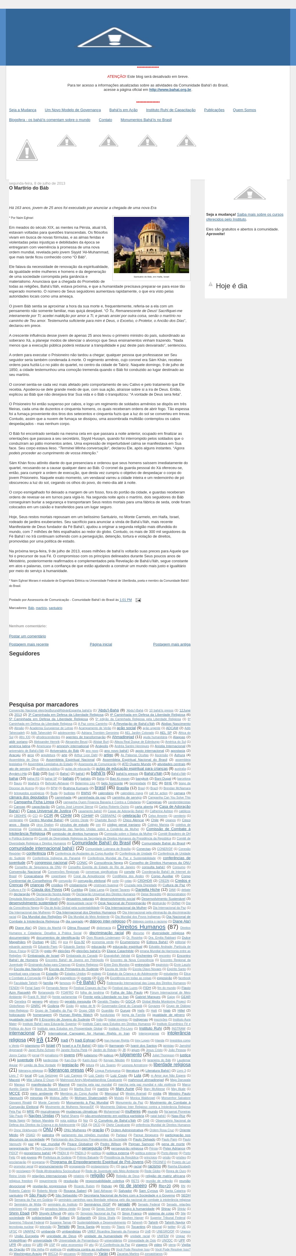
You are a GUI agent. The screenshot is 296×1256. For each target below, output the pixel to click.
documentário (19, 937)
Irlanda (159, 1040)
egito (47, 951)
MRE (30, 1111)
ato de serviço (19, 768)
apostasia (178, 750)
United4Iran (17, 1240)
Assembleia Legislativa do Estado (50, 764)
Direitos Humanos (141, 926)
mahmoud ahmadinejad (146, 1080)
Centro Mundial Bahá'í (46, 820)
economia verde (103, 942)
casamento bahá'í (90, 811)
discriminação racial (106, 933)
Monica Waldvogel (142, 1098)
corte (115, 880)
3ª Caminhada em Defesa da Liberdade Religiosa (66, 714)
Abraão (19, 728)
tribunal (157, 1226)
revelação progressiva (50, 1186)
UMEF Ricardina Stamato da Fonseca (113, 1231)
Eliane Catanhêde (120, 951)
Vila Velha (37, 1249)
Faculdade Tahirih (25, 983)
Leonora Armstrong (135, 1065)
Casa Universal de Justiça (49, 811)
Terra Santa (85, 1226)
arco (30, 755)
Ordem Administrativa (127, 1130)
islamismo (32, 1045)
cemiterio (179, 815)
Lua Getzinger (48, 1075)
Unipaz (180, 1236)
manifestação (41, 1084)
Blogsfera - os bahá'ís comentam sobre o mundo (49, 120)
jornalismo (51, 1055)
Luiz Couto (118, 1075)
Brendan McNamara (177, 788)
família (48, 983)
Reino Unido (17, 1176)
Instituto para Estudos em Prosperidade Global (70, 1028)
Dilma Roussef (78, 927)
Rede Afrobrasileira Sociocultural (58, 1171)
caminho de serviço (127, 797)
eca (65, 942)
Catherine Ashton (161, 811)
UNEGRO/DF (165, 1231)
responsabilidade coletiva (104, 1181)
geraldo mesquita (77, 1001)
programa (38, 1162)
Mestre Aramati (135, 1093)
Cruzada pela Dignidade (140, 885)
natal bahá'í (158, 1116)
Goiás (70, 1006)
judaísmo (90, 1055)
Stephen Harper (132, 1217)
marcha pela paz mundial (94, 1084)
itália (101, 1045)
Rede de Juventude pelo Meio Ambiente (112, 1171)
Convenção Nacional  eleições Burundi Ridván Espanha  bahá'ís (50, 710)
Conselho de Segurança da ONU (38, 867)
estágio (96, 973)
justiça (185, 1055)
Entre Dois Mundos (117, 964)
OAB (146, 1120)
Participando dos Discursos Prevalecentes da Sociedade (89, 1139)
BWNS (86, 793)
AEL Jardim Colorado (139, 732)
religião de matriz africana (165, 1176)
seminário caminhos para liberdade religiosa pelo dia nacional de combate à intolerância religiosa (124, 1199)
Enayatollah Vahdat (117, 955)
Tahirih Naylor (174, 1222)
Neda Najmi (17, 1120)
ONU (48, 1129)
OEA (84, 1125)
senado (124, 1204)
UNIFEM (163, 1236)
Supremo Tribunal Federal (26, 1222)
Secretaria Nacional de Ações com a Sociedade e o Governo (129, 1195)
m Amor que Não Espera (168, 1075)
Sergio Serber (105, 1208)
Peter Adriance (174, 1148)
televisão (45, 1226)
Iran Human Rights (117, 1040)
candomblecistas (179, 802)
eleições (64, 951)
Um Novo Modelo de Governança (73, 110)
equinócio (162, 964)
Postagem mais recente (29, 644)
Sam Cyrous (148, 1190)
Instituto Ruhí (150, 1028)
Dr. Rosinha (134, 937)
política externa (145, 1153)
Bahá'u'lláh (153, 773)
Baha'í (65, 773)
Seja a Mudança (22, 110)
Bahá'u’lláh (178, 773)
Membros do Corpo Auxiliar (79, 1093)
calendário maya (132, 793)
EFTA (35, 951)
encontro (165, 955)
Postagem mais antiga (172, 644)
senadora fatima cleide (60, 1208)
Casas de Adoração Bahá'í (126, 811)
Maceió (14, 1080)
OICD (97, 1125)
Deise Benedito (151, 894)
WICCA (53, 1253)
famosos (65, 983)
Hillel (181, 1010)
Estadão (52, 973)
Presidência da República (121, 1157)
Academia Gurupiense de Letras (51, 728)
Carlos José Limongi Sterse (74, 806)
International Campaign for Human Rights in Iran (89, 1033)
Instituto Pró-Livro (121, 1028)
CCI (35, 815)
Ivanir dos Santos (143, 1045)
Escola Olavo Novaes (147, 969)
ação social (126, 728)
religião (97, 1175)
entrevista (142, 964)
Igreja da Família (134, 1015)
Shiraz (166, 1208)
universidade (42, 1240)
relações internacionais (49, 1176)
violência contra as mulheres (88, 1249)
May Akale (178, 1089)
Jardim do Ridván (105, 1050)
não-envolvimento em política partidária (114, 1116)
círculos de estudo (74, 824)
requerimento (48, 1181)
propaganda (77, 1166)
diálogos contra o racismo (149, 921)
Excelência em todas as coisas (130, 978)
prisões (181, 1157)
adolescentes (67, 732)
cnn (98, 824)
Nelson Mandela (43, 1120)
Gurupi (125, 1010)
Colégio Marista (158, 824)
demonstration (176, 894)
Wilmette (87, 1253)
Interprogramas (149, 1033)
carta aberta (144, 806)
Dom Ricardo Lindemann (104, 937)
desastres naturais (80, 898)
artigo (108, 755)
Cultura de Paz (174, 885)
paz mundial (50, 1144)
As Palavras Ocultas (134, 755)
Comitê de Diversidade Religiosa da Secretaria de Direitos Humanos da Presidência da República (105, 838)
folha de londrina (92, 992)
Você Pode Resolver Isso (133, 1249)
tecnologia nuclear (21, 1226)
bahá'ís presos (127, 773)
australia (180, 768)
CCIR (48, 815)
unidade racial (140, 1236)
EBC (54, 942)
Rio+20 (165, 1186)
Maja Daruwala (180, 1080)
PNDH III (63, 1153)
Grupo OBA (87, 1010)
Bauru (18, 783)
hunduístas (107, 1015)
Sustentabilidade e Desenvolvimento (101, 1222)
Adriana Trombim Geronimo (100, 732)
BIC (154, 783)
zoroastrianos (154, 1253)
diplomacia (103, 927)
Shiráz (181, 1208)
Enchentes (144, 955)
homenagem (42, 1015)
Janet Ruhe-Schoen (41, 1050)
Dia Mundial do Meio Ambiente (89, 916)
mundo (153, 1111)
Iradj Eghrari (85, 1040)
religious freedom (21, 1181)
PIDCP (13, 1153)
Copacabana (33, 876)
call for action (158, 793)
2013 (18, 714)
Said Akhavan (103, 1190)
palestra (48, 1135)
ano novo (92, 750)
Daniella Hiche (147, 889)
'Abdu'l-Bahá (108, 710)
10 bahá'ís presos (161, 710)
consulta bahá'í (153, 867)
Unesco (185, 1231)
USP (52, 1244)
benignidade (138, 783)
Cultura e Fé (17, 889)
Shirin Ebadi (19, 1213)
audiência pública (48, 768)
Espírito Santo (176, 969)
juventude (25, 1060)
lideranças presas (66, 1070)
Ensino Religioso (87, 964)
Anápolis (101, 746)
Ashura (179, 755)
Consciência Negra (108, 862)
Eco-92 (79, 942)
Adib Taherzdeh (41, 732)
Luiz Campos (73, 1075)
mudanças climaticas (82, 1111)
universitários (113, 1240)
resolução (71, 1181)
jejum (136, 1050)
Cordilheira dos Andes (128, 876)
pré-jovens (29, 1157)
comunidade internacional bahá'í (41, 848)
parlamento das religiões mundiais (85, 1135)
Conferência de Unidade (135, 853)
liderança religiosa (31, 1070)
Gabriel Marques (147, 997)
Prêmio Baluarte (88, 1157)
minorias (36, 1098)
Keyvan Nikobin (114, 1060)
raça (124, 1166)
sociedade (16, 1217)
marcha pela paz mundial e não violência (147, 1084)
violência (55, 1249)
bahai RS (33, 778)
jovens (69, 1055)
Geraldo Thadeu (108, 1001)
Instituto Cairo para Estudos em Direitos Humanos (116, 1024)
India (99, 1019)
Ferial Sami (32, 988)
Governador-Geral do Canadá (122, 1006)
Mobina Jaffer (59, 1098)
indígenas (140, 1019)
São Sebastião (66, 1195)
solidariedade (42, 1217)
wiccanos (69, 1253)
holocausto (17, 1015)
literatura (132, 1070)
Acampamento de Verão (95, 728)
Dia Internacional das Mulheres (30, 912)
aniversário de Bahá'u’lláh (26, 750)
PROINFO (159, 1162)
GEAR (186, 997)
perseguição (92, 1148)
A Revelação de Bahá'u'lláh (134, 723)
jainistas (168, 1045)
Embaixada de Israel (43, 955)
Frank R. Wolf (37, 997)
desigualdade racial (80, 903)
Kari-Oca (70, 1060)
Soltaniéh (84, 1217)
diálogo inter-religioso (107, 921)
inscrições (160, 1019)
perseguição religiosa (127, 1148)
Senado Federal (149, 1204)
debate (186, 889)
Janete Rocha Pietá (74, 1050)
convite (129, 871)
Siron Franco (132, 1213)
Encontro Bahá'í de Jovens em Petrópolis (74, 960)
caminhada (63, 797)
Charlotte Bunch (106, 820)
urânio (27, 1244)
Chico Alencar (133, 820)
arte (64, 755)
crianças (37, 885)
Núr (85, 1120)
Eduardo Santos (75, 946)
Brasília (122, 788)
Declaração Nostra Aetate (53, 894)
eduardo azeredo (20, 946)
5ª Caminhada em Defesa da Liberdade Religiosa (48, 719)
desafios (55, 898)
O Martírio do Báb (29, 187)
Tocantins (138, 1226)
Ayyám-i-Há (18, 773)
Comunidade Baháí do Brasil (163, 843)
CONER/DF (165, 848)
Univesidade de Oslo (142, 1240)
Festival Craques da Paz (90, 988)
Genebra (20, 1001)
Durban (38, 942)
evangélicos (68, 978)
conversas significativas (102, 871)
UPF (181, 1240)
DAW (172, 889)
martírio (41, 608)
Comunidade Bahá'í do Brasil (101, 842)
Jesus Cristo (154, 1050)
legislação (70, 1065)
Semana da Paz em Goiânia (33, 1199)
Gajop (171, 997)
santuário (55, 608)
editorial (180, 942)
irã (40, 1039)
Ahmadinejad (123, 737)
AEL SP (166, 732)
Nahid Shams (70, 1116)
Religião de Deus (127, 1176)
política (96, 1153)
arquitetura (48, 755)
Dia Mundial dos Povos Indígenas (138, 916)
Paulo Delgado (144, 1139)
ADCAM (172, 728)
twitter (172, 1226)
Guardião (107, 1010)
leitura (90, 1065)
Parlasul (121, 1135)
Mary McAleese (154, 1089)
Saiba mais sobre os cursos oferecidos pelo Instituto (245, 216)
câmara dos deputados (28, 797)
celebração (131, 815)
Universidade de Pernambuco (79, 1240)
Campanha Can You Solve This (169, 797)
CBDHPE (20, 815)
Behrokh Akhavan (57, 783)
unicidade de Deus (61, 1236)
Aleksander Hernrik (47, 741)
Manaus (19, 1084)
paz (31, 1144)
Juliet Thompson (164, 1055)
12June (185, 710)
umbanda (48, 1231)
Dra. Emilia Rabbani (162, 937)
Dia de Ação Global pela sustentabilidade (72, 907)
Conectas (143, 848)
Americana (44, 746)
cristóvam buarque (106, 885)
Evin (100, 978)
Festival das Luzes (125, 988)
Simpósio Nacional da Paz (98, 1213)
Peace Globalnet (80, 1144)
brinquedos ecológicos (29, 793)
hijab (167, 1010)
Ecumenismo (130, 942)
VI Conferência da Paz (114, 1244)
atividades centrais (171, 764)
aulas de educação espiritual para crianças (132, 768)
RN (183, 1186)
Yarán (103, 1253)
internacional (22, 1032)
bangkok (142, 778)
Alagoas (179, 737)
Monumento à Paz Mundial (87, 1102)
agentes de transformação (86, 737)
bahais (68, 778)
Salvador (125, 1190)
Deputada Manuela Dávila (26, 898)
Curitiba (77, 889)
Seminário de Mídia (27, 1204)
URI (39, 1244)
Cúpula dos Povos (46, 889)
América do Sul (175, 741)
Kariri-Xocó (89, 1060)
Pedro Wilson (110, 1144)
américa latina (19, 746)
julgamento (131, 1054)
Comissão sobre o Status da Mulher (128, 833)
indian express (118, 1019)
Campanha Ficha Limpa (34, 802)
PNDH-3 (80, 1153)
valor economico (72, 1244)
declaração (22, 894)
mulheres (133, 1111)
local (28, 1075)
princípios (150, 1157)
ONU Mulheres (75, 1130)
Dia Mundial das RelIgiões (42, 916)
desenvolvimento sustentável (33, 903)
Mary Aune (125, 1088)
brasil (100, 787)
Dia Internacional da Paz (169, 907)
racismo (154, 1166)
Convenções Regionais (63, 871)
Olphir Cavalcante (118, 1125)
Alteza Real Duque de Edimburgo (137, 741)
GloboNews (17, 1006)
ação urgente (151, 728)
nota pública (68, 1120)
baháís (85, 778)
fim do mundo (166, 988)
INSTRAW (179, 1028)
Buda (54, 793)
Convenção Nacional (25, 871)
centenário (16, 820)
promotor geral (23, 1166)
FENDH (14, 988)
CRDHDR (144, 880)
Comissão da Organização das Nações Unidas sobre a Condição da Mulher (84, 829)
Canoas (19, 806)
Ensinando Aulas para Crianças (49, 964)
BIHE (168, 783)
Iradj (64, 1040)
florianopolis (46, 992)
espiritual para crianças (24, 973)
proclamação (17, 1162)
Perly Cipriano (44, 1148)
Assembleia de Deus (24, 759)
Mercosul (111, 1093)
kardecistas (50, 1060)
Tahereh (137, 1222)
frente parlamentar (64, 997)
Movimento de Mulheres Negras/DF (69, 1107)
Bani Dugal (163, 778)
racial (138, 1166)
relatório (79, 1176)
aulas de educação (77, 768)
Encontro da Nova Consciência (132, 960)
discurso (138, 933)
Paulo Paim (169, 1139)
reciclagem (23, 1171)
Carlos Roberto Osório (114, 806)
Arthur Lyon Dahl (85, 755)
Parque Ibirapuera (146, 1135)
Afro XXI (25, 737)
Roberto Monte (47, 1190)
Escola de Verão (116, 969)
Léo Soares (108, 1065)
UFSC (13, 1231)
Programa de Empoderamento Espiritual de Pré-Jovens (96, 1162)
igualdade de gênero (169, 1015)
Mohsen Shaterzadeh (91, 1098)
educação (99, 946)
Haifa (140, 1010)
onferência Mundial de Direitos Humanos (163, 1125)
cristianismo (78, 885)
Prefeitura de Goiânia (57, 1157)
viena (172, 1244)
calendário (106, 793)
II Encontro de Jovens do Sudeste (64, 1019)
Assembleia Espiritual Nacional (70, 759)
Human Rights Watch (76, 1015)
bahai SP (51, 778)
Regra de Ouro (176, 1171)
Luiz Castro (96, 1075)
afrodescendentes (48, 737)
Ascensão (161, 755)
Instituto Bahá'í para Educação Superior (50, 1024)
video (158, 1244)
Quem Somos (244, 110)
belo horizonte (112, 783)
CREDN (164, 880)
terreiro (106, 1226)
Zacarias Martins (128, 1253)
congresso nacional (51, 862)
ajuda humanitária (155, 737)
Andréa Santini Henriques (131, 746)
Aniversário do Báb (64, 750)
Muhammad (112, 1111)
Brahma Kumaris (75, 788)
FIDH (147, 988)
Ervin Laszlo (182, 964)
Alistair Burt (101, 741)
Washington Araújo (28, 1253)
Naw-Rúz (178, 1116)
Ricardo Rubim (84, 1186)
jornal (35, 1055)
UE (184, 1226)
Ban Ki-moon (120, 778)
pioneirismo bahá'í (37, 1153)
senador (33, 1208)
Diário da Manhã (49, 927)
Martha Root (82, 1089)
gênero (53, 1001)
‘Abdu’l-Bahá (134, 710)
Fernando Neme (57, 988)
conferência (36, 853)
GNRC (36, 1006)
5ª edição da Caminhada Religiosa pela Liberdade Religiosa (138, 719)
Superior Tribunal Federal (167, 1217)
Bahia (101, 778)
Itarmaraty (117, 1045)
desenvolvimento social (117, 898)
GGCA (130, 1001)
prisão (166, 1157)
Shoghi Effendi (50, 1213)
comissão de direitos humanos (75, 833)
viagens (142, 1244)
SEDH (186, 1195)
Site (183, 1213)
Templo (64, 1226)
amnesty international (73, 746)
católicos (184, 811)
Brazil (154, 788)
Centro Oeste (79, 820)
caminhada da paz (92, 797)
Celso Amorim (157, 815)
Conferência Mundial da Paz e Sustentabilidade (121, 858)
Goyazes (154, 1006)
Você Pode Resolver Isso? (173, 1249)
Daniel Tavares (120, 889)
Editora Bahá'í (157, 942)
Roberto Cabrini (20, 1190)
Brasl (141, 788)
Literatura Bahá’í (158, 1070)
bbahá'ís (33, 783)
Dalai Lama (97, 889)
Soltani (64, 1217)
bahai (13, 778)
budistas (69, 793)
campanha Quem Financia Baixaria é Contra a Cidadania (102, 802)
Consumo (179, 867)
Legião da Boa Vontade (40, 1065)
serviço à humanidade (138, 1208)
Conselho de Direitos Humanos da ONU (160, 862)
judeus (109, 1055)
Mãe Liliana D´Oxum (40, 1080)
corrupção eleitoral (92, 880)
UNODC (167, 1240)
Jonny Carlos (18, 1055)
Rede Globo (152, 1171)
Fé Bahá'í (86, 982)
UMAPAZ (29, 1231)
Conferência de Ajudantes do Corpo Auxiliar (84, 853)
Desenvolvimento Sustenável (163, 898)
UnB (147, 1231)
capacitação (41, 806)
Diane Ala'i (182, 921)
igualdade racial (21, 1019)
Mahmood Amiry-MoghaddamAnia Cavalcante (91, 1080)
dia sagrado (74, 921)
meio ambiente (41, 1093)
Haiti (154, 1010)
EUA (50, 978)
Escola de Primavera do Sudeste (74, 969)
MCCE (14, 1093)
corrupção (65, 880)
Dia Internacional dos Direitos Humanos (86, 912)
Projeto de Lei (181, 1162)
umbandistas (71, 1231)
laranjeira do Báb (159, 1060)
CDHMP (87, 815)
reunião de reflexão (159, 1181)
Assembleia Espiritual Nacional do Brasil (135, 759)
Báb (31, 608)
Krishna (136, 1060)
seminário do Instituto (63, 1204)
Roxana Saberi (75, 1190)
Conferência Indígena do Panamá (56, 858)
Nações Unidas (41, 1115)
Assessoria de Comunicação (97, 764)
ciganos (170, 820)
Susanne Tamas (60, 1222)
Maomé (64, 1084)
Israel (50, 1045)
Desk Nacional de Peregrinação (122, 903)
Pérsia (153, 1148)
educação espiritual (127, 946)
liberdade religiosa (172, 1064)
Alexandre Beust (76, 741)
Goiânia (53, 1006)
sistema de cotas (161, 1213)
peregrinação (19, 1148)
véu (91, 1244)
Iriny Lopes (142, 1040)
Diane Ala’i (23, 927)
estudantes (171, 973)
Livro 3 (181, 1070)
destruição (159, 903)
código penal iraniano (124, 824)
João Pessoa (177, 1050)
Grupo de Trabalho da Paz (53, 1010)
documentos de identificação (58, 937)
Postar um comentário (27, 636)
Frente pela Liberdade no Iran (106, 997)
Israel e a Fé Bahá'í (76, 1045)
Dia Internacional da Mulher (126, 907)
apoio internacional (149, 750)
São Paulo (37, 1195)
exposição (164, 978)
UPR (12, 1244)
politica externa (117, 1153)
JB (124, 1050)
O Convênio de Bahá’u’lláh (115, 1120)
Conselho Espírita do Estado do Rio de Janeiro (101, 867)
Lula (137, 1075)
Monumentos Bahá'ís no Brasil (146, 120)
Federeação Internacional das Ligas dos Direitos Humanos (146, 983)
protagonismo (100, 1166)
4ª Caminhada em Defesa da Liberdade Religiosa (147, 714)
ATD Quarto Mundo (136, 764)
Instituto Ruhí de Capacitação (171, 110)
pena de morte (173, 1144)
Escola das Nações (28, 969)
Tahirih (153, 1222)
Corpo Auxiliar (162, 876)
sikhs (71, 1213)
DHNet (175, 903)
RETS (135, 1181)
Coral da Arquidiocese (89, 876)
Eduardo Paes (48, 946)
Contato (105, 120)
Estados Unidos (75, 973)
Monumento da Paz (129, 1102)
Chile (155, 820)
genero (37, 1001)
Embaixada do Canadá (82, 955)
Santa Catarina (175, 1190)
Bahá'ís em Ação (124, 110)
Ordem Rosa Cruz (162, 1130)
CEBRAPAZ (108, 815)
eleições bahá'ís (88, 951)
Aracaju (15, 755)
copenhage (58, 876)
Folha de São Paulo (127, 992)
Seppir (86, 1208)
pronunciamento (51, 1166)
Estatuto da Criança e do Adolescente (132, 973)
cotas (128, 880)
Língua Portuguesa (108, 1070)
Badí (52, 773)
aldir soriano (18, 741)
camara (179, 793)
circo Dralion (45, 824)
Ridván (106, 1186)
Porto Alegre (169, 1153)
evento (86, 978)
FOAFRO (67, 992)
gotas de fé (88, 1006)
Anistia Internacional (170, 746)
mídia (157, 1093)
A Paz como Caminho (92, 723)
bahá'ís (98, 773)
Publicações (214, 110)
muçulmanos (50, 1111)
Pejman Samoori (141, 1144)
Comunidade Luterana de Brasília (108, 848)
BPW (54, 788)
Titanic (120, 1226)
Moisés (119, 1098)
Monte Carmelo (49, 1102)
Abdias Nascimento (176, 723)
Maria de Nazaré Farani (51, 1089)
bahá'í (80, 773)
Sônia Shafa (106, 1217)
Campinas (154, 802)
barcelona (184, 778)
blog (42, 788)
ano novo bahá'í (116, 750)
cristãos (57, 885)
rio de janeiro (133, 1185)
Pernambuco (67, 1148)
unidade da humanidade (103, 1236)
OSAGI (30, 1135)
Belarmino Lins (85, 783)
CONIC (82, 862)
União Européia (27, 1236)
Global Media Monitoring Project (164, 1001)
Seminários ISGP (97, 1204)
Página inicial (101, 644)
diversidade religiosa (168, 933)
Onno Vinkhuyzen (25, 1130)
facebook (184, 978)
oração (98, 1130)
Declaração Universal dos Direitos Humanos (105, 894)
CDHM (66, 815)
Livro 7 (14, 1075)
